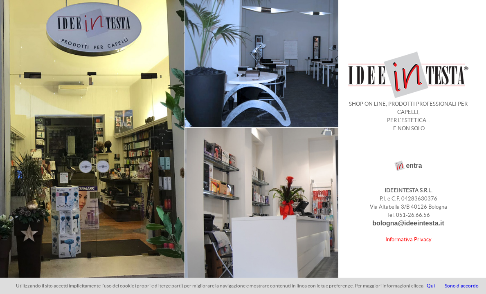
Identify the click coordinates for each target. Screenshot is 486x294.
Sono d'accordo (462, 285)
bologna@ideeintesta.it (408, 223)
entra (414, 165)
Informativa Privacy (408, 239)
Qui (431, 285)
